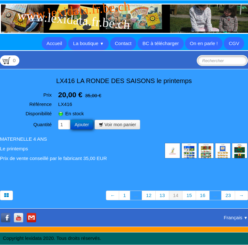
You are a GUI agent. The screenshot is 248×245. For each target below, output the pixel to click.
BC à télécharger (160, 43)
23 (228, 195)
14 (176, 195)
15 (189, 195)
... (136, 195)
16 (202, 195)
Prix (47, 95)
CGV (234, 43)
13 (162, 195)
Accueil (54, 43)
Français (236, 217)
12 (148, 195)
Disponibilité (39, 113)
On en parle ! (204, 43)
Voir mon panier (117, 124)
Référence (40, 104)
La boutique (88, 43)
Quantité (42, 124)
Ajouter (82, 124)
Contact (123, 43)
